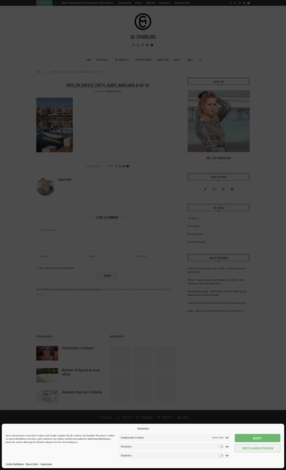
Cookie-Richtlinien (15, 464)
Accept (257, 438)
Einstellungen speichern (257, 448)
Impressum (46, 464)
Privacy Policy (32, 464)
